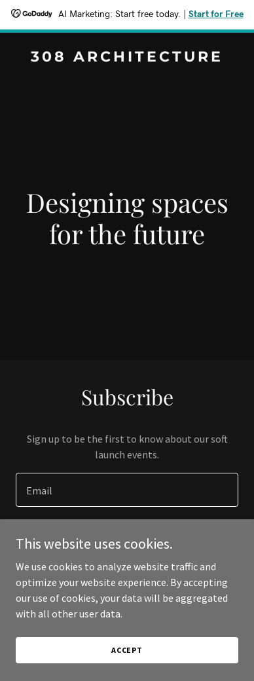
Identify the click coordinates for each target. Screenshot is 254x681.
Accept (127, 659)
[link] (127, 57)
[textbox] (127, 490)
